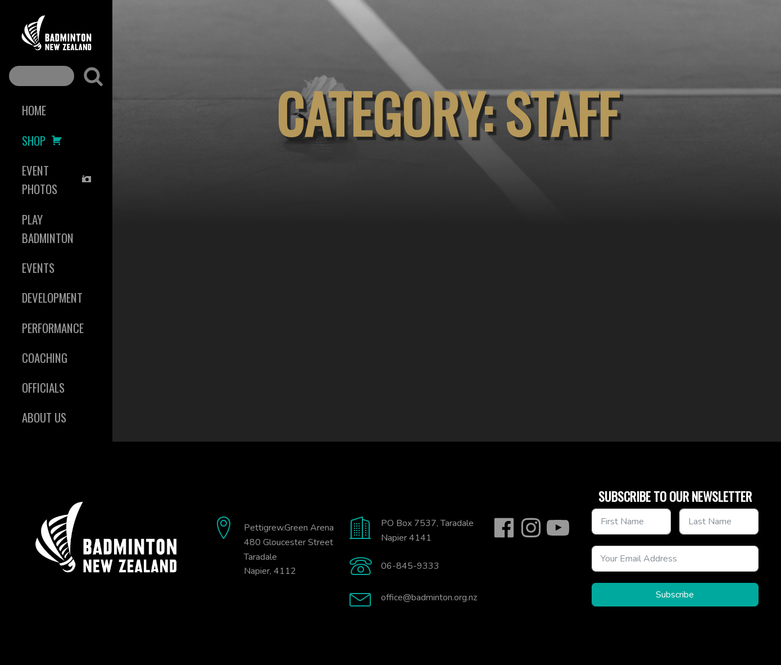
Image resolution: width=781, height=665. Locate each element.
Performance (53, 327)
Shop (42, 140)
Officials (43, 387)
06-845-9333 (410, 566)
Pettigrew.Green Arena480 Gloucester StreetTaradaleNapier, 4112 (289, 549)
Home (34, 110)
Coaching (44, 357)
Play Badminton (48, 228)
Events (38, 267)
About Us (44, 417)
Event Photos (57, 179)
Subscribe (675, 594)
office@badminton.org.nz (429, 597)
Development (52, 297)
